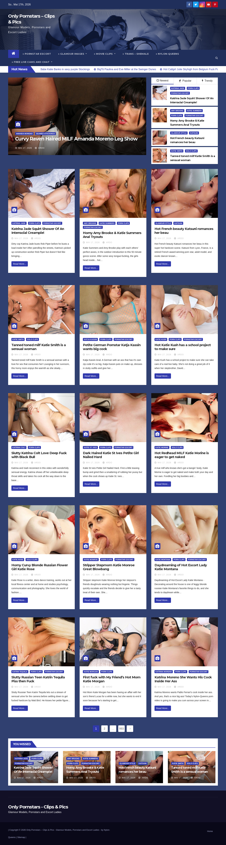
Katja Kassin (90, 339)
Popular (185, 80)
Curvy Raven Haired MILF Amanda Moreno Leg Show (76, 139)
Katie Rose (17, 560)
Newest (162, 80)
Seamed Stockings (45, 134)
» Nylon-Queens (167, 53)
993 (121, 728)
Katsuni (194, 133)
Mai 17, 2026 (25, 148)
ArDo (39, 148)
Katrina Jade (177, 88)
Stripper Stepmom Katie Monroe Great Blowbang (108, 567)
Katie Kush (160, 339)
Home (210, 831)
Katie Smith (176, 151)
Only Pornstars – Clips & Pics (40, 830)
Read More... (19, 264)
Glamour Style (179, 133)
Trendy (207, 80)
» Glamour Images (72, 53)
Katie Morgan (91, 672)
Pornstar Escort (180, 93)
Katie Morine (161, 447)
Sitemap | (21, 837)
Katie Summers (194, 111)
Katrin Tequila (19, 672)
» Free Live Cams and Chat (32, 62)
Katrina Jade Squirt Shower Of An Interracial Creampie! (37, 231)
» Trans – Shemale (136, 53)
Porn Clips (193, 88)
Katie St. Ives (90, 447)
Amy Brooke (177, 111)
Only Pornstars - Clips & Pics (38, 807)
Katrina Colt (18, 447)
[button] (216, 57)
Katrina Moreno (163, 672)
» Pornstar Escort (37, 53)
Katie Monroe (91, 560)
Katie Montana (162, 560)
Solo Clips (191, 151)
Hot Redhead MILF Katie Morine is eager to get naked (182, 455)
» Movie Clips (104, 53)
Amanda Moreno (24, 134)
